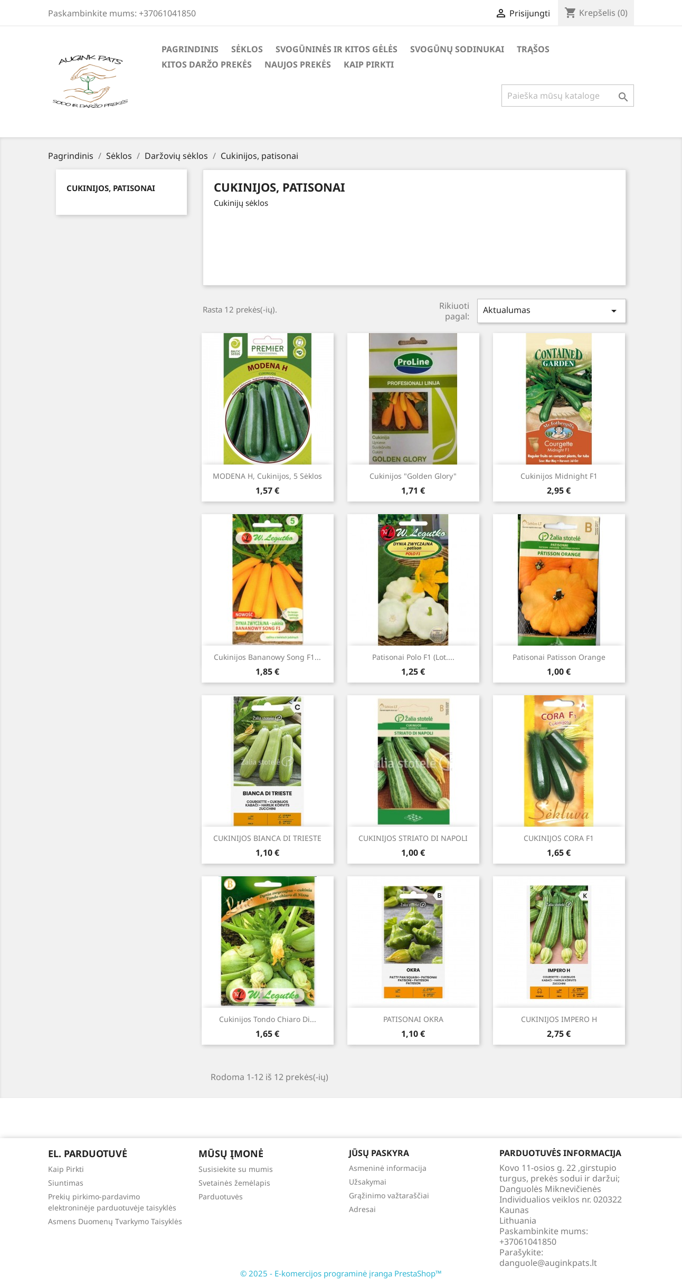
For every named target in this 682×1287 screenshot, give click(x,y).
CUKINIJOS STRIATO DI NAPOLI (413, 838)
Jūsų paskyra (379, 1153)
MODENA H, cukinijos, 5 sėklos (267, 476)
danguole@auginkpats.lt (548, 1263)
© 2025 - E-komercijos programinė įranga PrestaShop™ (341, 1273)
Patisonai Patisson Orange (559, 657)
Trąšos (533, 49)
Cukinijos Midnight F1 (559, 476)
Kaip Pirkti (369, 64)
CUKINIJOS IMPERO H (559, 1019)
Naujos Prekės (297, 64)
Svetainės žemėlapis (234, 1183)
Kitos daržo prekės (207, 64)
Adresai (362, 1209)
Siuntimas (65, 1183)
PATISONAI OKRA (413, 1019)
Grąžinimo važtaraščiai (389, 1195)
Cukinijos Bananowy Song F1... (267, 657)
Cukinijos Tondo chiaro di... (267, 1019)
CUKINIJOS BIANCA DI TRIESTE (267, 838)
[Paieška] (567, 95)
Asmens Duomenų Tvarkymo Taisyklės (115, 1221)
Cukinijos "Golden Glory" (413, 476)
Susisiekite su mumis (235, 1169)
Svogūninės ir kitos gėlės (336, 49)
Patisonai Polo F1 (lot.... (413, 657)
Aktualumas (551, 310)
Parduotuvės (220, 1196)
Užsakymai (367, 1182)
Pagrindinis (190, 49)
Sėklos (247, 49)
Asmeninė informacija (388, 1168)
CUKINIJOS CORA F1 (559, 838)
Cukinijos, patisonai (111, 188)
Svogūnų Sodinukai (457, 49)
